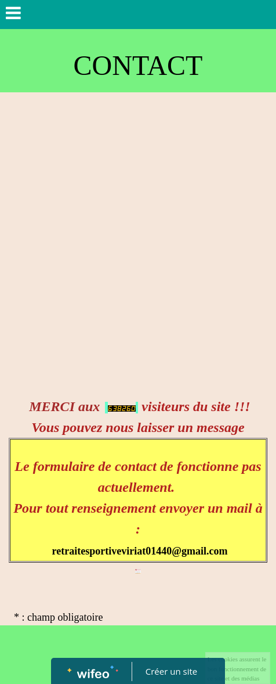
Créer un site (171, 671)
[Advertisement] (138, 236)
